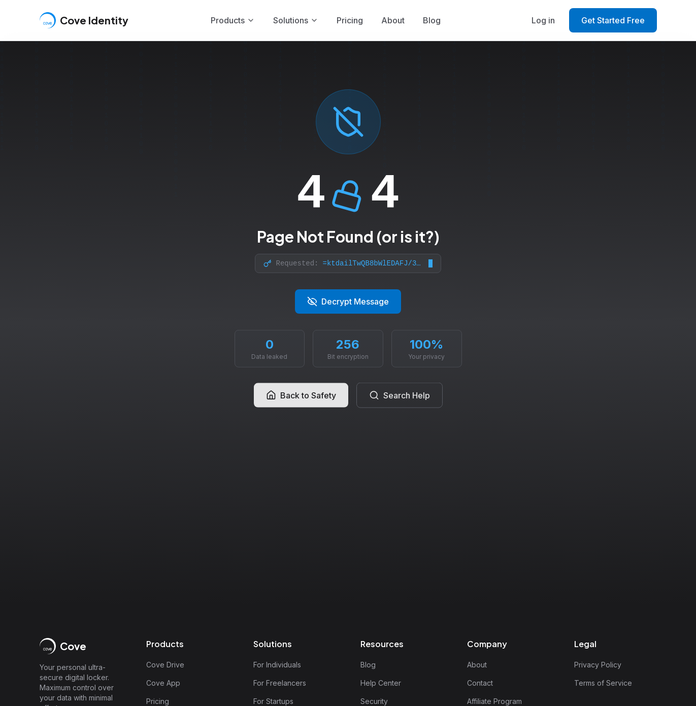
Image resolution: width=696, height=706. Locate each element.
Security (374, 701)
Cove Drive (165, 664)
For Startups (273, 701)
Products (233, 20)
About (393, 20)
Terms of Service (603, 683)
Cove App (163, 683)
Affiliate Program (494, 701)
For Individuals (277, 664)
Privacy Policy (597, 664)
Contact (480, 683)
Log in (543, 20)
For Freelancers (279, 683)
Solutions (295, 20)
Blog (432, 20)
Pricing (350, 20)
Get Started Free (613, 20)
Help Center (380, 683)
